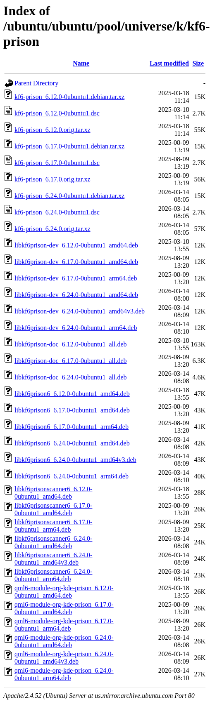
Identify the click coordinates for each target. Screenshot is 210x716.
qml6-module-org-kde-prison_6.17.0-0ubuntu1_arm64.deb (64, 624)
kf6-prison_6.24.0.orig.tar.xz (52, 228)
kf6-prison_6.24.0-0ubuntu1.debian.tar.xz (69, 195)
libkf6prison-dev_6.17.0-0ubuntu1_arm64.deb (75, 278)
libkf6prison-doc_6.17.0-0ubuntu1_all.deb (70, 360)
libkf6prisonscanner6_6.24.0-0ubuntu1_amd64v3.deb (53, 558)
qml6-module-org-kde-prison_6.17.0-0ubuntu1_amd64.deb (64, 608)
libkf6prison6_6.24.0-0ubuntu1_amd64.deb (72, 443)
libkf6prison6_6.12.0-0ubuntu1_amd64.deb (72, 393)
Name (81, 63)
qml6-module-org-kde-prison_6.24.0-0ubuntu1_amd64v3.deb (64, 657)
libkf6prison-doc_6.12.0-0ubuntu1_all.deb (70, 344)
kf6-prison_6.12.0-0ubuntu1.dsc (57, 113)
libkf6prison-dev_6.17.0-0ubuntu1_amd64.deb (76, 261)
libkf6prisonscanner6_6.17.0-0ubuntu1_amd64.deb (53, 509)
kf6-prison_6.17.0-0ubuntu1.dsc (57, 162)
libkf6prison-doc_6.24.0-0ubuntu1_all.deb (70, 377)
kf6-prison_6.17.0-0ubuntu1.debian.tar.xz (69, 146)
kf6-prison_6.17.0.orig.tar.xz (52, 179)
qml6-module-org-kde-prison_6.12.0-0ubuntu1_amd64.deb (64, 591)
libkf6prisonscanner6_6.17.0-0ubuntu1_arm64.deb (53, 525)
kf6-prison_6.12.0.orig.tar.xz (52, 129)
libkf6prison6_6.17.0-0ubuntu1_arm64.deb (71, 426)
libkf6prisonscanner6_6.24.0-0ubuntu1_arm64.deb (53, 575)
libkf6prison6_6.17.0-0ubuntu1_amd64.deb (72, 410)
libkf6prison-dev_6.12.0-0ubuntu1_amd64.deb (76, 245)
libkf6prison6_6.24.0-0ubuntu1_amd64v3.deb (75, 459)
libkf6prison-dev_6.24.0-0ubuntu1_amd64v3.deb (79, 311)
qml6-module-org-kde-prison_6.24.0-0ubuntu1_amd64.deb (64, 641)
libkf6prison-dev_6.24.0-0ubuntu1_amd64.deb (76, 294)
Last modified (169, 63)
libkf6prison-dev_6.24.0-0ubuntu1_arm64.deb (75, 327)
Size (198, 63)
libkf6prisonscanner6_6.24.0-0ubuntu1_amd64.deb (53, 542)
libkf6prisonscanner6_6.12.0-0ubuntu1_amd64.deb (53, 492)
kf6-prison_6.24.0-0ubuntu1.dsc (57, 212)
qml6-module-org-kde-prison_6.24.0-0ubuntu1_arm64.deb (64, 674)
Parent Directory (36, 83)
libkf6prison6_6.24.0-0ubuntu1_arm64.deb (71, 476)
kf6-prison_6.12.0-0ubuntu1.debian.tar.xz (69, 96)
